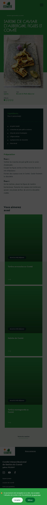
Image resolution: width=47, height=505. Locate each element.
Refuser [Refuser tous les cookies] (30, 500)
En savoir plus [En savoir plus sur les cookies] (36, 495)
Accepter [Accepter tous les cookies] (17, 500)
